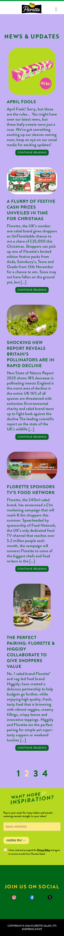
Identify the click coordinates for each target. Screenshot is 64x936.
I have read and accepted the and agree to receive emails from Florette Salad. (34, 852)
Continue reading (32, 152)
